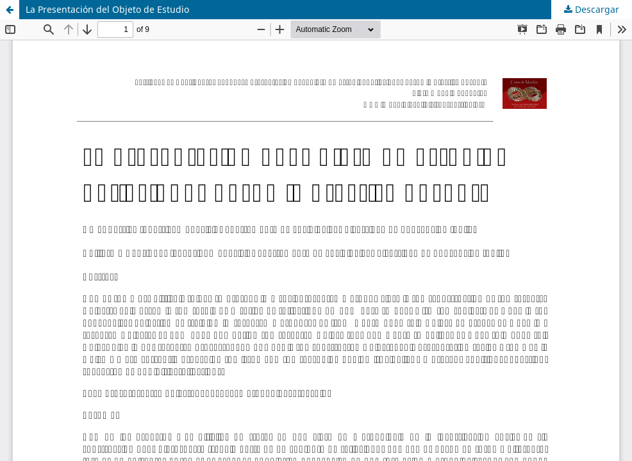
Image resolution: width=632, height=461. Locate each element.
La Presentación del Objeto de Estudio (107, 9)
